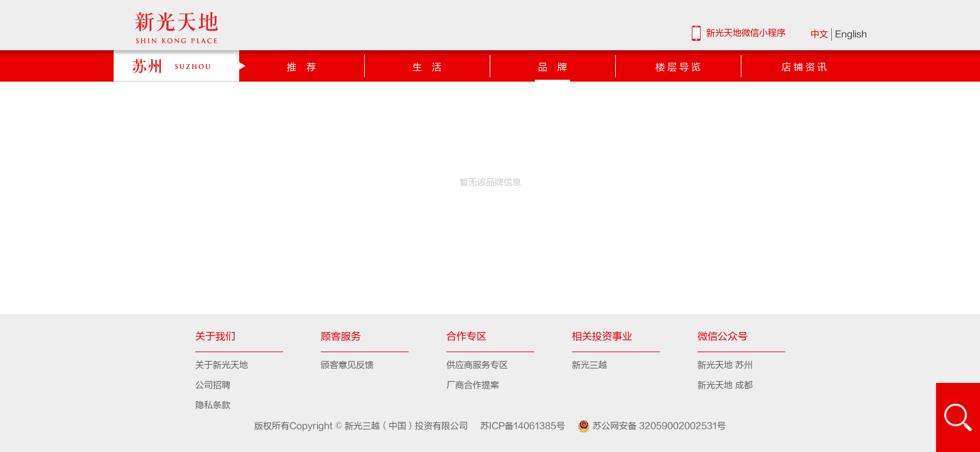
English (851, 34)
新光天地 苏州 (725, 365)
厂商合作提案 (472, 385)
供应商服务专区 (477, 365)
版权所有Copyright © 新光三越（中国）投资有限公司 (362, 426)
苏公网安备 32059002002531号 (647, 426)
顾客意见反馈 (347, 365)
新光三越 (589, 365)
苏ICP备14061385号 (517, 426)
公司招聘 (212, 385)
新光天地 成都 (725, 385)
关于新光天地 (221, 365)
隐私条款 (212, 405)
